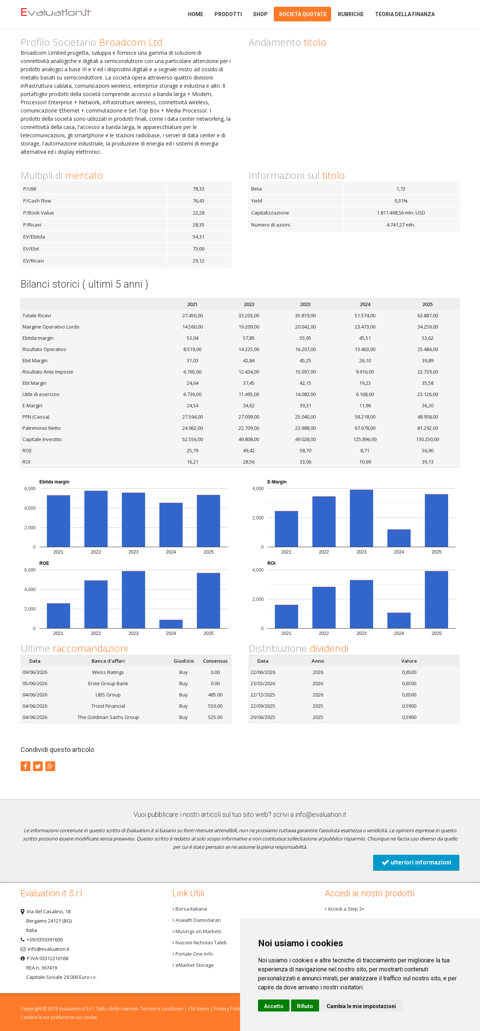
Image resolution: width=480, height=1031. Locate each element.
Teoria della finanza (405, 14)
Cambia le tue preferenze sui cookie (59, 1017)
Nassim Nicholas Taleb (199, 942)
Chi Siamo (198, 1008)
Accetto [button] (274, 1006)
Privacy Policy (228, 1008)
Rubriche (351, 14)
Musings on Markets (197, 931)
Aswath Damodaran (196, 920)
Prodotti (228, 14)
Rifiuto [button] (305, 1006)
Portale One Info (192, 953)
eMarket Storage (193, 965)
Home (69, 14)
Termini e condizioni (161, 1008)
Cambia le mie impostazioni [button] (361, 1006)
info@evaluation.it (320, 814)
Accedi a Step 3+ (344, 908)
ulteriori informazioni (416, 862)
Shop (260, 14)
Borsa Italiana (189, 908)
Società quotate (303, 14)
